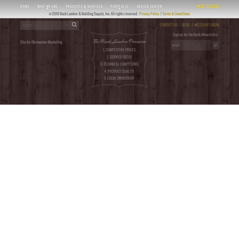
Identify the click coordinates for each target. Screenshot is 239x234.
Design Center (149, 6)
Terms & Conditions (176, 13)
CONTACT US (169, 24)
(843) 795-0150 (207, 6)
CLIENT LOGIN (206, 24)
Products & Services (84, 6)
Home (25, 6)
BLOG (186, 24)
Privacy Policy (149, 13)
